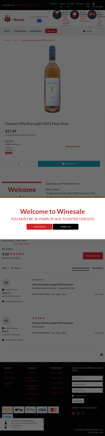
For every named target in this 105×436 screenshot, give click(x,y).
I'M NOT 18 (66, 227)
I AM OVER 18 (39, 227)
